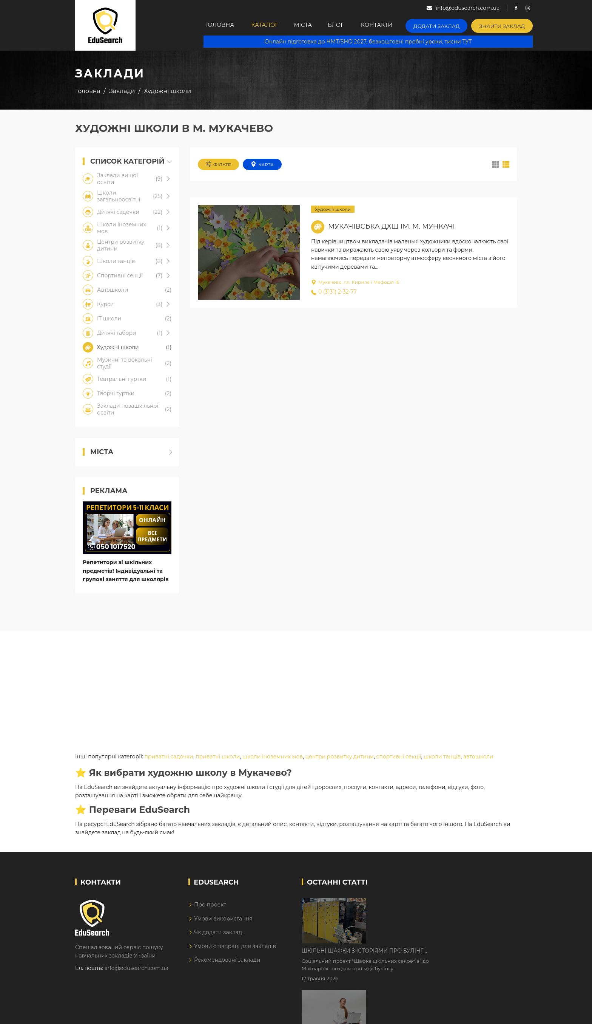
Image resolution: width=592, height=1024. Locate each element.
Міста (310, 25)
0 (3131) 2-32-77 (334, 292)
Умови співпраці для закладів (235, 947)
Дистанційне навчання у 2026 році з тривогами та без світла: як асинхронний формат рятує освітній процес (433, 952)
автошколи (478, 757)
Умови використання (223, 919)
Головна (221, 25)
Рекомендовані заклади (227, 960)
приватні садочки (169, 757)
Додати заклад (449, 25)
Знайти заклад (509, 25)
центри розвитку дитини (339, 757)
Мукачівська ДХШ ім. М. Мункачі (391, 227)
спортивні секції (398, 757)
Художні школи (333, 210)
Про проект (210, 905)
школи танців (442, 757)
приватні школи (218, 757)
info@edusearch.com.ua (136, 969)
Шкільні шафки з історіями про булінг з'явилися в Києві (427, 905)
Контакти (391, 25)
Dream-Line (501, 1012)
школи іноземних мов (272, 757)
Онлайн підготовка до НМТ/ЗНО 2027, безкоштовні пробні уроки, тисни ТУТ (372, 41)
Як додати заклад (218, 933)
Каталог (268, 25)
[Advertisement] (296, 685)
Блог (348, 25)
